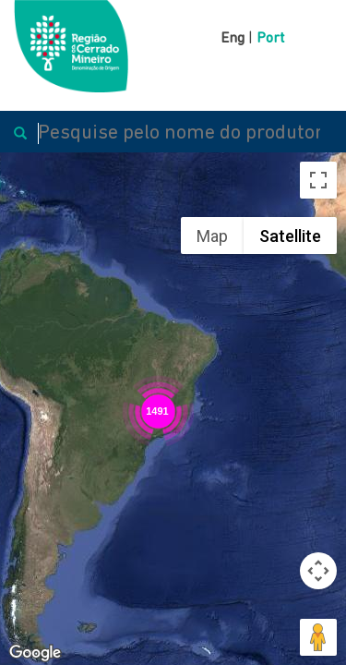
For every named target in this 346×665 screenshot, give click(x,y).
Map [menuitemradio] (212, 236)
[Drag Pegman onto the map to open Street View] (318, 637)
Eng (233, 38)
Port (270, 38)
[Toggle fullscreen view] (318, 180)
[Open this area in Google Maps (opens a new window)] (35, 653)
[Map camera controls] (318, 570)
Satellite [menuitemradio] (290, 236)
